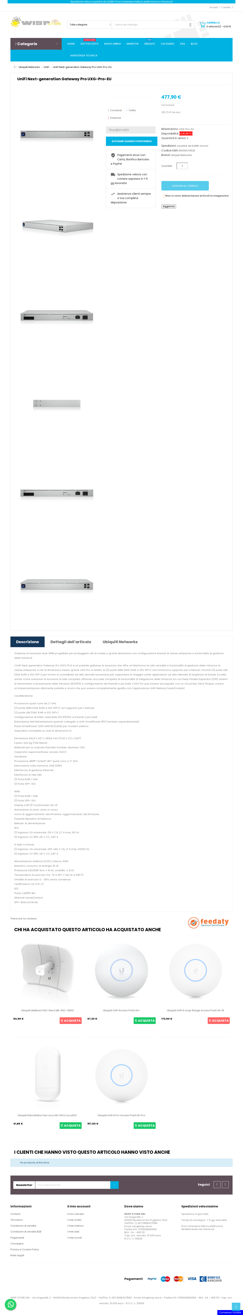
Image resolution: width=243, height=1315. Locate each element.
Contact (15, 1214)
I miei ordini (74, 1220)
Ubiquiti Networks (181, 155)
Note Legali (17, 1255)
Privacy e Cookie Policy (24, 1249)
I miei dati (73, 1231)
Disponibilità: (170, 133)
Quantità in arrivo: (173, 138)
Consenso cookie (230, 1312)
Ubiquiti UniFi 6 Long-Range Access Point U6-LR (195, 1010)
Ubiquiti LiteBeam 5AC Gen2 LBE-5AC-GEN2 (47, 1010)
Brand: (165, 155)
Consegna (17, 1243)
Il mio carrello (75, 1214)
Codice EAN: (169, 150)
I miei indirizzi (75, 1226)
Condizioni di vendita (23, 1226)
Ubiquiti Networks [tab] (120, 642)
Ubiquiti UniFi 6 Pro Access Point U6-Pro (121, 1115)
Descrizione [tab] (27, 642)
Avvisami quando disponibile (132, 141)
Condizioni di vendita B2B (25, 1231)
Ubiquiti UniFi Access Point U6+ (121, 1010)
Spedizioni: (168, 145)
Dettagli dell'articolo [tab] (70, 642)
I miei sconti (74, 1237)
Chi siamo (16, 1220)
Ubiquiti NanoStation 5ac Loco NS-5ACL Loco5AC (47, 1115)
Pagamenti (17, 1237)
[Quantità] (182, 166)
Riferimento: (169, 129)
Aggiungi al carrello (185, 185)
